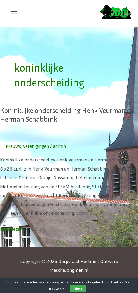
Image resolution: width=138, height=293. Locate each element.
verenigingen (36, 146)
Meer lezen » (13, 228)
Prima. (78, 289)
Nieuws (13, 146)
